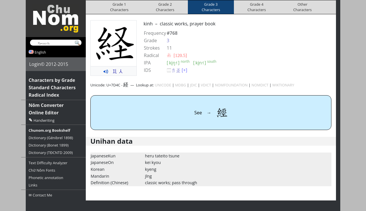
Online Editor (44, 112)
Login (35, 64)
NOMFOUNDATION (231, 85)
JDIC (193, 85)
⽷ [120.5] (177, 55)
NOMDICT (260, 85)
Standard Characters (52, 87)
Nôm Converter (46, 105)
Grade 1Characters (119, 7)
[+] (184, 70)
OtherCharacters (302, 7)
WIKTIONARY (283, 85)
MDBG (180, 85)
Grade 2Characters (165, 7)
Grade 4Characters (256, 7)
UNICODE (163, 85)
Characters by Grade (52, 80)
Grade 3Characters (211, 7)
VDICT (206, 85)
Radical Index (44, 95)
